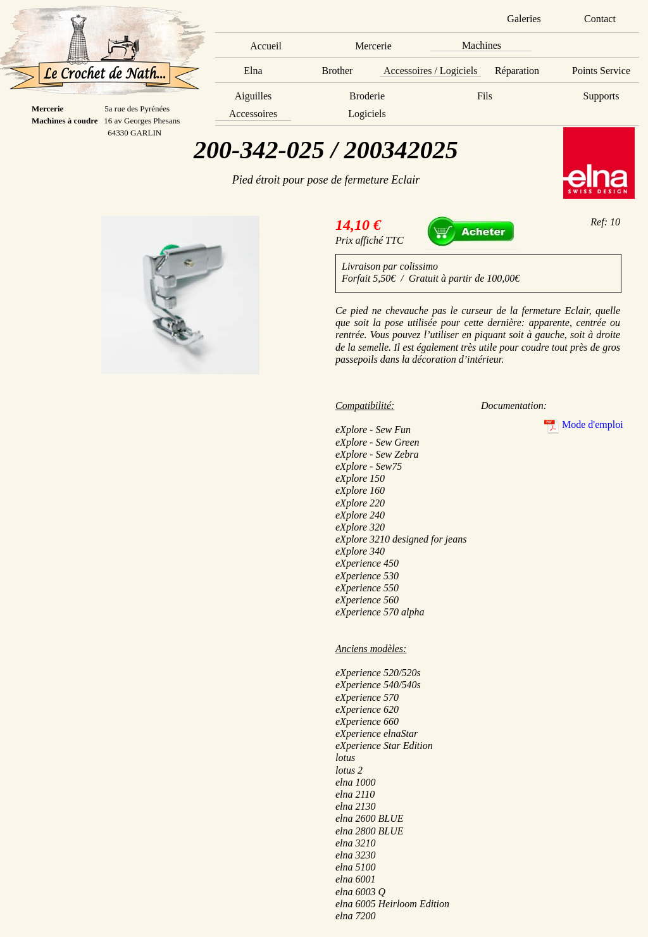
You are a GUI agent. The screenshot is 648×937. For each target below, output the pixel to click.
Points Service (601, 70)
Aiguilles (253, 96)
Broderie (367, 96)
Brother (337, 70)
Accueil (266, 46)
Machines (481, 45)
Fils (484, 96)
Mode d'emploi (592, 424)
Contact (600, 18)
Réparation (517, 70)
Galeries (523, 18)
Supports (601, 96)
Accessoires (253, 113)
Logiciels (367, 113)
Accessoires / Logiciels (430, 70)
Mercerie (373, 46)
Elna (253, 70)
